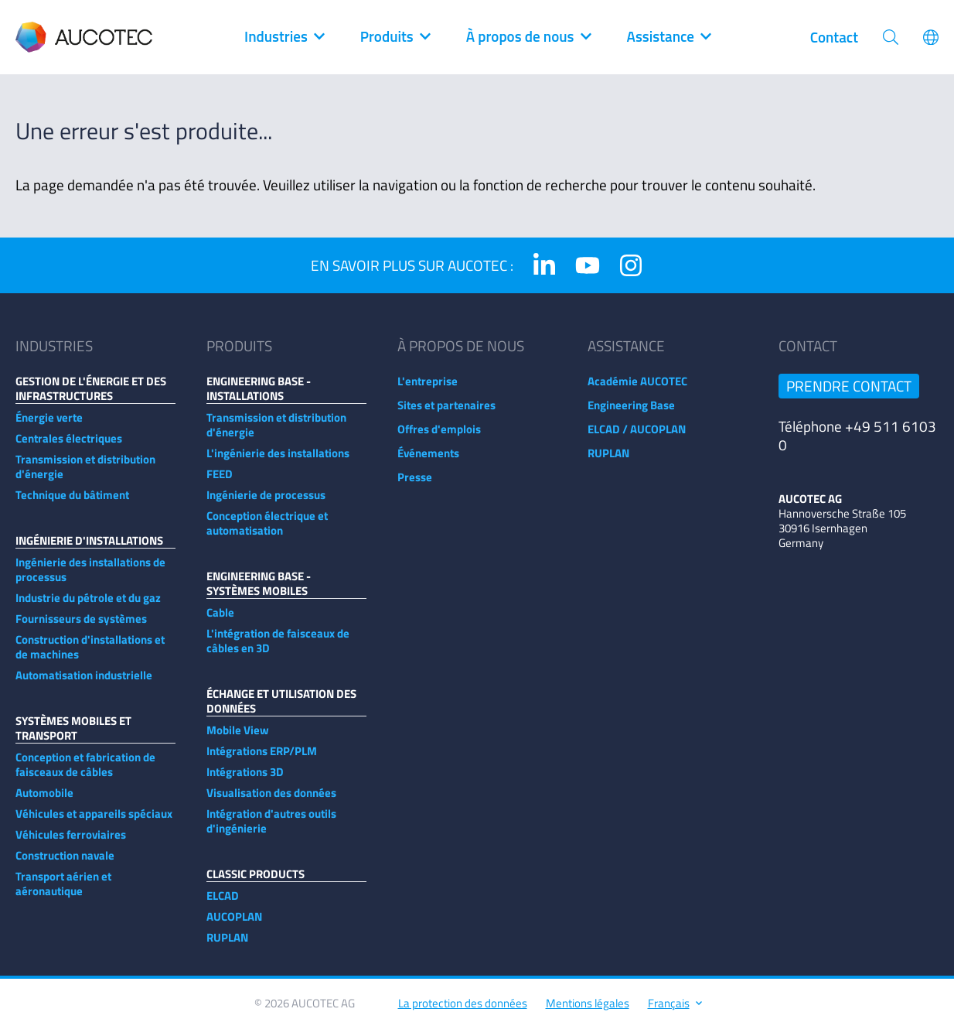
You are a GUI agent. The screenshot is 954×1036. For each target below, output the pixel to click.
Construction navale (64, 863)
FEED (219, 482)
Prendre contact (848, 393)
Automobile (44, 800)
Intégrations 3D (245, 779)
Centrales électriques (68, 446)
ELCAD (222, 903)
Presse (414, 485)
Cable (220, 620)
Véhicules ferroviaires (70, 842)
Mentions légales (587, 1011)
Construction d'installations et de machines (90, 654)
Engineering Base (631, 413)
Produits (394, 37)
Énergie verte (49, 425)
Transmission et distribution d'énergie (85, 474)
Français (674, 1011)
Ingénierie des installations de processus (90, 577)
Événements (428, 461)
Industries (283, 37)
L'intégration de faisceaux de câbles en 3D (277, 648)
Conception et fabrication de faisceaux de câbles (85, 772)
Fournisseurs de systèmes (81, 626)
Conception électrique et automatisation (267, 531)
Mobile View (237, 738)
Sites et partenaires (446, 413)
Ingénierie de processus (265, 502)
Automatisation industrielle (83, 683)
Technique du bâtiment (72, 502)
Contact (834, 37)
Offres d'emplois (439, 437)
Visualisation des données (271, 800)
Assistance (668, 37)
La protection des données (462, 1011)
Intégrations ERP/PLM (261, 759)
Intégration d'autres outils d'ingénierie (271, 828)
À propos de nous (528, 37)
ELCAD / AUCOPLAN (637, 437)
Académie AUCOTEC (637, 389)
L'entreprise (427, 389)
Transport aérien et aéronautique (63, 891)
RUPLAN (227, 945)
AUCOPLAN (234, 924)
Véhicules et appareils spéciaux (93, 821)
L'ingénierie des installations (277, 461)
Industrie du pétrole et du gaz (88, 605)
